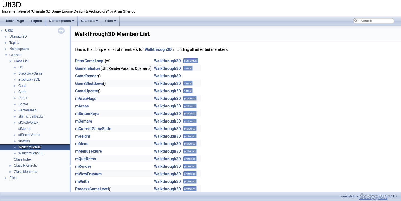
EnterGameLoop (89, 61)
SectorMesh (27, 110)
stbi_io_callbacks (31, 116)
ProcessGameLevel (92, 189)
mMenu (82, 144)
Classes (89, 21)
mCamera (83, 121)
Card (22, 86)
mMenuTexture (88, 151)
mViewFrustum (88, 174)
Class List (21, 61)
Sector (23, 104)
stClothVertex (28, 123)
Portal (22, 98)
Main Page (15, 21)
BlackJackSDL (29, 80)
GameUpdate (86, 91)
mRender (83, 166)
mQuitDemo (85, 159)
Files (110, 21)
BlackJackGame (30, 73)
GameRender (86, 76)
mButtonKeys (87, 113)
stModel (24, 129)
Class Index (22, 159)
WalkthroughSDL (30, 153)
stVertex (24, 141)
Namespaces (61, 21)
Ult (20, 67)
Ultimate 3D (18, 37)
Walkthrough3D (29, 147)
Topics (36, 21)
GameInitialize (87, 68)
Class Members (25, 172)
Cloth (22, 92)
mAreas (82, 106)
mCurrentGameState (93, 128)
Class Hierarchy (26, 166)
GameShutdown (89, 83)
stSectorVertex (29, 135)
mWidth (82, 181)
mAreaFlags (85, 98)
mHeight (82, 136)
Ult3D (9, 30)
